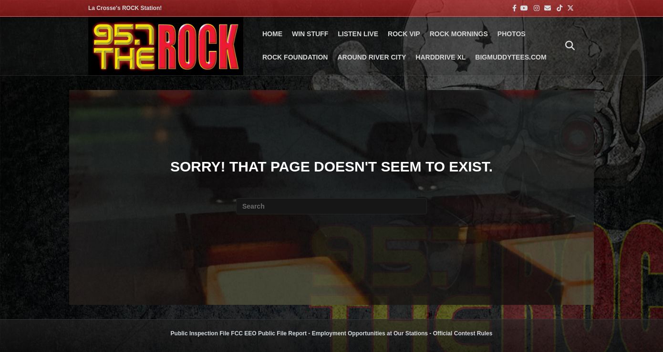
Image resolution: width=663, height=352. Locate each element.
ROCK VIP (404, 34)
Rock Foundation (295, 57)
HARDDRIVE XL (440, 57)
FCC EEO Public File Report (269, 333)
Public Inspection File (200, 333)
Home (272, 34)
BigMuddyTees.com (510, 57)
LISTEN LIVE (358, 34)
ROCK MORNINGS (459, 34)
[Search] (567, 46)
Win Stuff (310, 34)
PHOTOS (511, 34)
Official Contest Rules (463, 333)
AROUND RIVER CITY (371, 57)
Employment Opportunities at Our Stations (370, 333)
